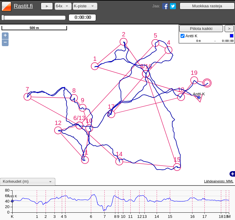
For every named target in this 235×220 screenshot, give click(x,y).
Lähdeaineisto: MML (218, 181)
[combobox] (63, 6)
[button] (207, 5)
